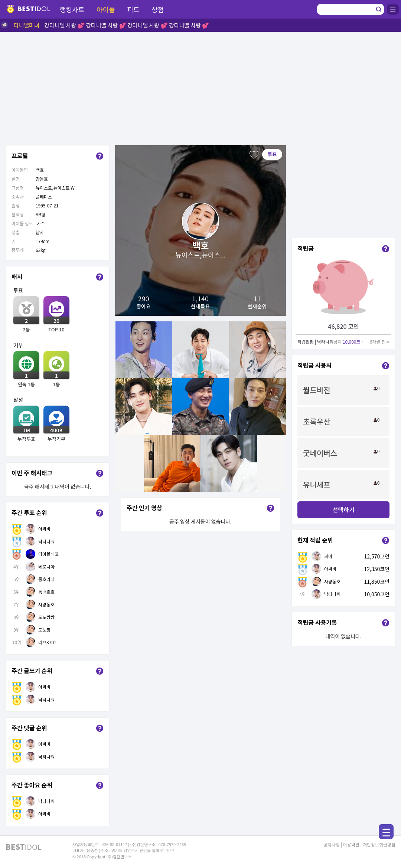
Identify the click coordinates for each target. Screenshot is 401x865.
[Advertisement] (200, 88)
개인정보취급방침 (379, 844)
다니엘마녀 (26, 25)
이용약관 (351, 844)
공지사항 (331, 844)
